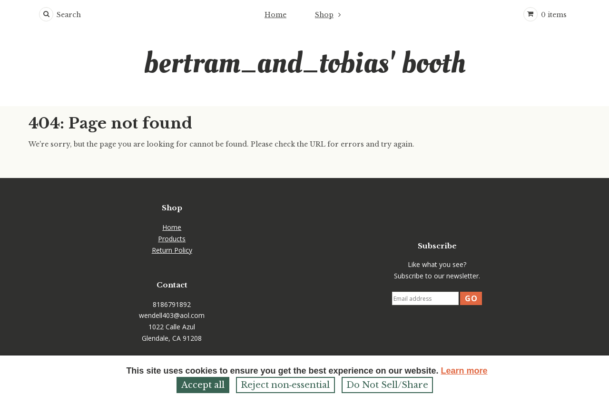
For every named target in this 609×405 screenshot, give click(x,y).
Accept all (203, 385)
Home (275, 14)
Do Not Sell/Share (387, 385)
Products (172, 238)
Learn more (464, 370)
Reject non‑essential (285, 385)
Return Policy (172, 250)
